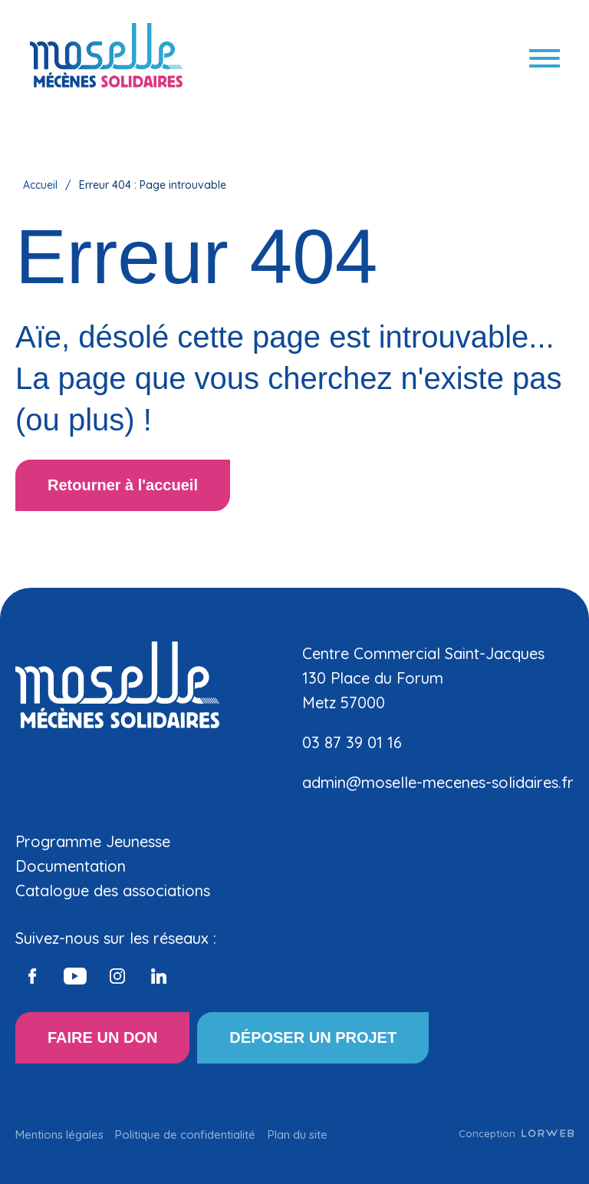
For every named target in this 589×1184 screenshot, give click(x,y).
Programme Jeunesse (92, 841)
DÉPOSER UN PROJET (313, 1037)
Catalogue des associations (112, 890)
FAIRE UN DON (102, 1037)
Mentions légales (59, 1134)
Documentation (70, 866)
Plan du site (297, 1134)
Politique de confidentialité (185, 1134)
